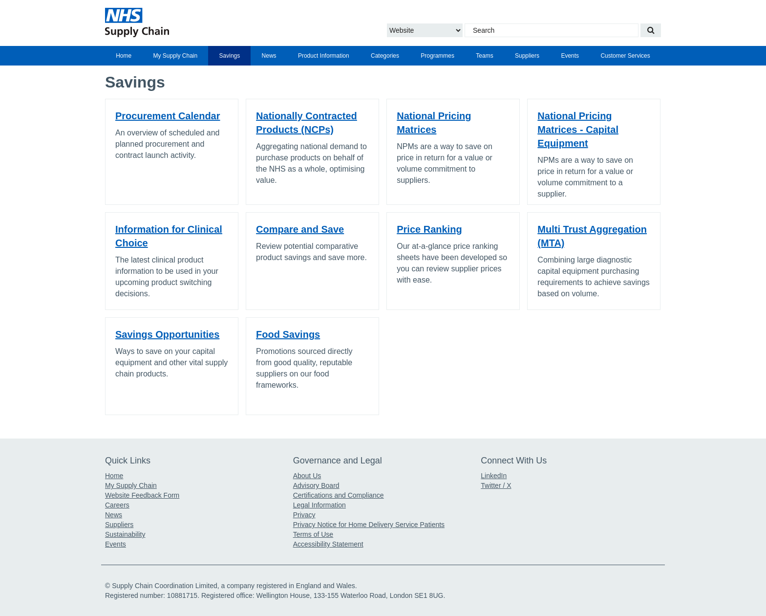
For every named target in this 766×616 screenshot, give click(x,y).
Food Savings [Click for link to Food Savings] (288, 334)
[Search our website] (650, 30)
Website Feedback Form (142, 495)
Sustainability (125, 534)
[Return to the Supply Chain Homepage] (195, 22)
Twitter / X (496, 485)
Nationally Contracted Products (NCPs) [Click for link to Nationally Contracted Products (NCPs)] (306, 122)
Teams (484, 55)
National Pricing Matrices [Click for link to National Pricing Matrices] (434, 122)
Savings (229, 55)
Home (123, 55)
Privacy (304, 515)
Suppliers (527, 55)
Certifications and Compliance (338, 495)
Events (570, 55)
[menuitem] (123, 56)
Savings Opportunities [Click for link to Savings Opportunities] (167, 334)
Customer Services (625, 55)
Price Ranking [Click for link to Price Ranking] (429, 229)
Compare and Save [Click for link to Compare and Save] (300, 229)
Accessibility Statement (328, 544)
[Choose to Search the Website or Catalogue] (425, 30)
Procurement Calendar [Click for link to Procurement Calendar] (167, 115)
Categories (385, 55)
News (269, 55)
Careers (117, 505)
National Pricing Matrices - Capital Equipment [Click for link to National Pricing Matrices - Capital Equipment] (577, 129)
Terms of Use (313, 534)
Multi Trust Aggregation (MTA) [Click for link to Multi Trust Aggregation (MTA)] (592, 236)
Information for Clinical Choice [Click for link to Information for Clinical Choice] (168, 236)
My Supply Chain (175, 55)
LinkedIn (494, 476)
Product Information (323, 55)
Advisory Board (316, 485)
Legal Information (319, 505)
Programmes (437, 55)
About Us (307, 476)
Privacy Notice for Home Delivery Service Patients (369, 524)
